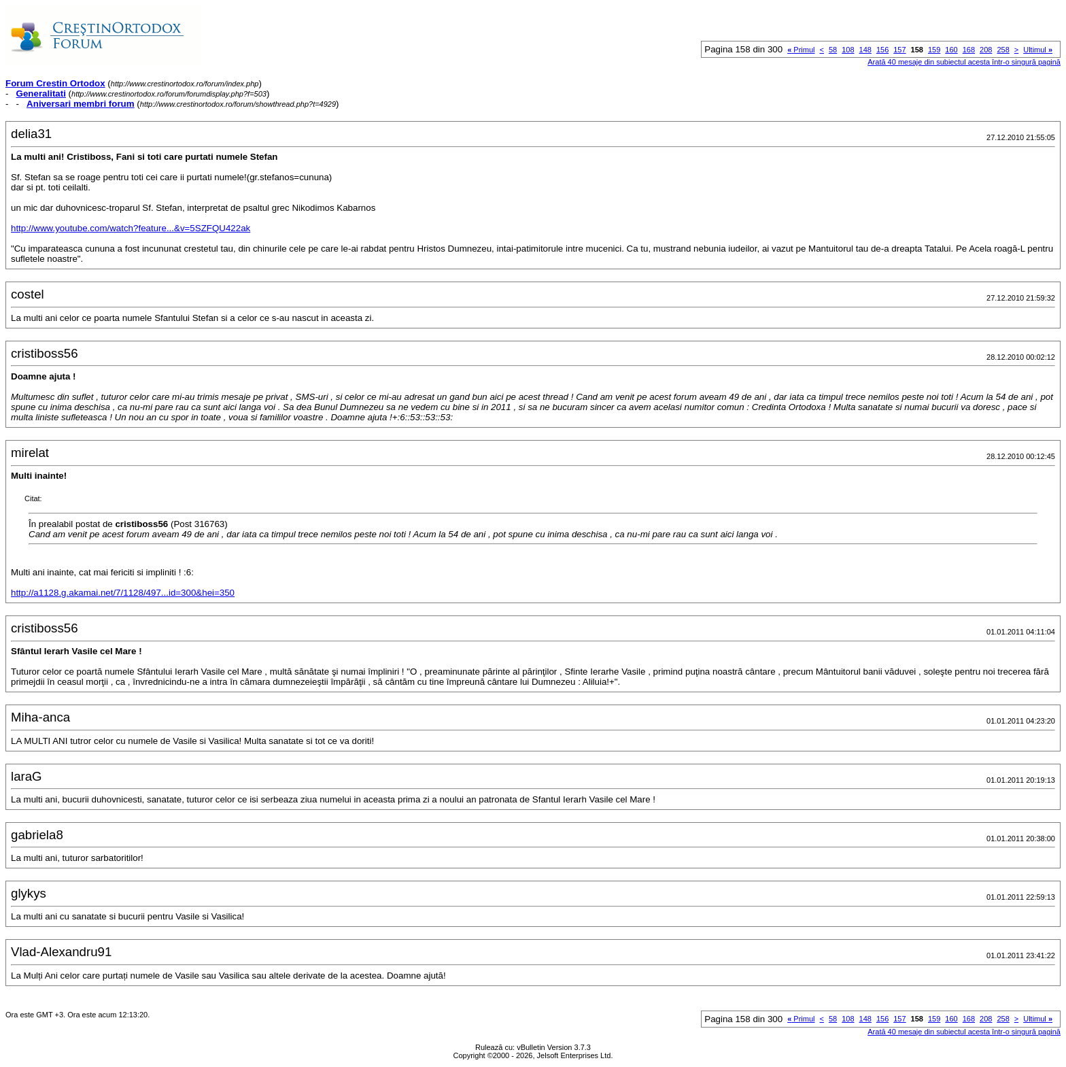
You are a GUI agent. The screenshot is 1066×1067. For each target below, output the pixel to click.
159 (934, 50)
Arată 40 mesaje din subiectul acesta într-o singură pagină (964, 62)
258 (1003, 50)
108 (848, 50)
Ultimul (1037, 50)
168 (969, 50)
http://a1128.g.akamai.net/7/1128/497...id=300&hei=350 (123, 593)
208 (986, 50)
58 (833, 50)
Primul (800, 50)
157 (899, 50)
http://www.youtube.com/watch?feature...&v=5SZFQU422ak (130, 228)
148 (865, 50)
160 (951, 50)
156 (882, 50)
